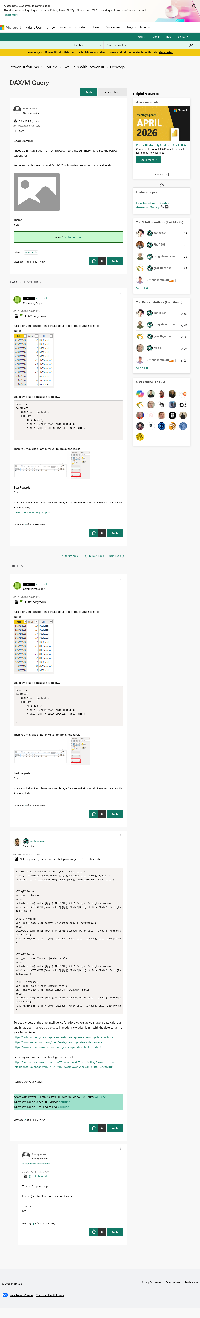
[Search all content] (149, 45)
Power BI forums (24, 66)
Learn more (11, 14)
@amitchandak (37, 1187)
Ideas (96, 27)
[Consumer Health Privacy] (50, 1305)
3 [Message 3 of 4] (33, 1233)
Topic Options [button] (111, 92)
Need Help (31, 252)
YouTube (100, 1107)
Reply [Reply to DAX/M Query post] (115, 261)
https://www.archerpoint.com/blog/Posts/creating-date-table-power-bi (59, 1052)
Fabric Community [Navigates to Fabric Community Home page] (40, 27)
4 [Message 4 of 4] (25, 526)
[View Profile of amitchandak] (37, 844)
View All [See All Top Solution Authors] (142, 288)
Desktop (117, 66)
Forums (63, 27)
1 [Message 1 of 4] (25, 261)
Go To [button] (181, 36)
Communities (113, 27)
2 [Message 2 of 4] (25, 1130)
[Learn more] (148, 159)
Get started (166, 52)
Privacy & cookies (151, 1292)
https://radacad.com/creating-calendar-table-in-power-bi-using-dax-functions (63, 1047)
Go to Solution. (73, 237)
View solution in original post (32, 514)
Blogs (130, 27)
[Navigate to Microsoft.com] (10, 27)
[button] (88, 92)
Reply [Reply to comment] (115, 535)
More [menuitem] (143, 27)
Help (168, 36)
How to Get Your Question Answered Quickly (153, 205)
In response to (36, 1173)
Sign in (156, 36)
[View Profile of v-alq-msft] (42, 298)
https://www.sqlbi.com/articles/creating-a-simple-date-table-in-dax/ (57, 1057)
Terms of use (173, 1292)
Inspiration (80, 27)
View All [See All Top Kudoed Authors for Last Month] (142, 368)
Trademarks (191, 1292)
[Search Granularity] (87, 45)
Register (142, 36)
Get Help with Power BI (83, 66)
